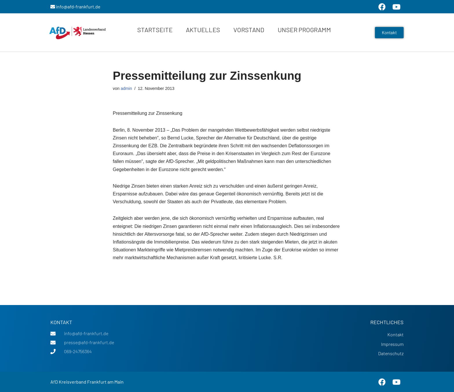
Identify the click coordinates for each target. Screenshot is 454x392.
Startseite (155, 29)
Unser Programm (304, 29)
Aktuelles (203, 29)
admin (126, 88)
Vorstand (248, 29)
